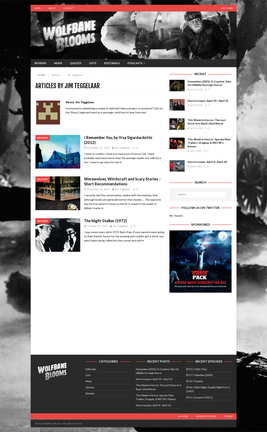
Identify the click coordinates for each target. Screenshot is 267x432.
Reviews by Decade (206, 416)
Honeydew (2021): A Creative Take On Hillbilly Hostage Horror (209, 83)
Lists (92, 63)
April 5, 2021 (196, 166)
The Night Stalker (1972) (105, 220)
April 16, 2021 (196, 128)
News (58, 63)
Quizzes (75, 63)
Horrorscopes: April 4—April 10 (207, 161)
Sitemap (228, 416)
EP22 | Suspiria (194, 381)
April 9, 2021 (196, 150)
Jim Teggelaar (122, 147)
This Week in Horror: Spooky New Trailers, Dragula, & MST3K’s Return (209, 143)
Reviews (40, 63)
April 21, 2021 (196, 89)
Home (37, 8)
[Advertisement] (200, 321)
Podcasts (134, 63)
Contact (68, 8)
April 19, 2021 (196, 105)
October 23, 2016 (97, 226)
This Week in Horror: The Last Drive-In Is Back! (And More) (207, 121)
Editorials (112, 63)
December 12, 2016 (98, 147)
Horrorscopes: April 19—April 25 (208, 100)
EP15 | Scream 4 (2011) (199, 397)
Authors (183, 416)
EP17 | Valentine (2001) (199, 375)
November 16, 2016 (98, 189)
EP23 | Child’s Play (196, 369)
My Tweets (176, 215)
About (52, 8)
